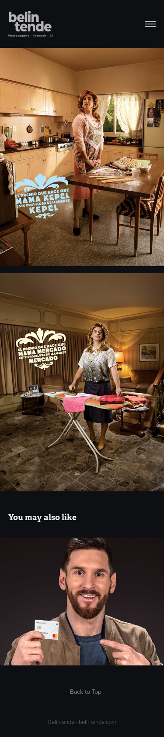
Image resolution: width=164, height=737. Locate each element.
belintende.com (97, 722)
